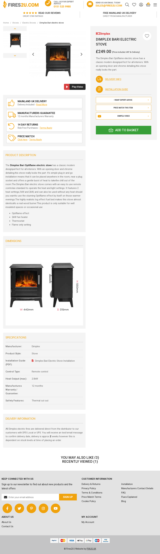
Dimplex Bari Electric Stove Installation (55, 360)
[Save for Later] (147, 36)
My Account (88, 522)
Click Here (22, 139)
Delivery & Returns (91, 484)
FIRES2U (21, 4)
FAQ (123, 492)
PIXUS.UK (91, 549)
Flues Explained (129, 497)
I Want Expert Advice (131, 100)
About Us (6, 522)
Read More (41, 104)
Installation (127, 484)
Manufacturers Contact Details (137, 488)
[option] (51, 15)
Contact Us (7, 526)
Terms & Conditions (92, 492)
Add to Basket (123, 130)
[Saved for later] (132, 5)
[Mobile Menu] (153, 5)
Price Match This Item (131, 107)
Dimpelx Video (123, 116)
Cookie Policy (89, 501)
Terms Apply (46, 128)
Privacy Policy (89, 488)
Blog (123, 501)
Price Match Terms (91, 497)
